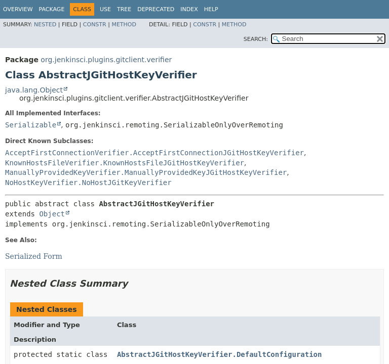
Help (211, 9)
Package (52, 9)
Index (189, 9)
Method (123, 24)
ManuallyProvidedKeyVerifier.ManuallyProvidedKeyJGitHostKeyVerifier (146, 172)
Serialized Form (33, 256)
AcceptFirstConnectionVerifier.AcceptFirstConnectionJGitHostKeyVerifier (154, 153)
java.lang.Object (34, 90)
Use (105, 9)
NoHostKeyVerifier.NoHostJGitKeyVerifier (88, 182)
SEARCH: (256, 39)
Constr (94, 24)
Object (52, 214)
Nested (45, 24)
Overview (18, 9)
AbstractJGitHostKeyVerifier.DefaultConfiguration (219, 354)
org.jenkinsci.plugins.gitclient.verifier (106, 60)
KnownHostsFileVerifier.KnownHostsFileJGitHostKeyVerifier (124, 163)
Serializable (30, 125)
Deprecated (155, 9)
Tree (124, 9)
